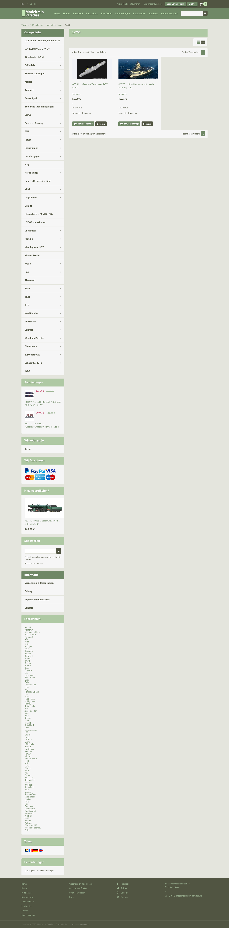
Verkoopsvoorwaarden (81, 924)
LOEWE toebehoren (35, 222)
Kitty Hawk (29, 725)
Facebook (123, 884)
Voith (27, 818)
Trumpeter (50, 25)
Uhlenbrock (30, 808)
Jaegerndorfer (31, 711)
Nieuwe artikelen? (36, 491)
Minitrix (28, 756)
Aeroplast (29, 637)
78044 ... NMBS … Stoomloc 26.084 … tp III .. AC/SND (42, 522)
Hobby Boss (30, 699)
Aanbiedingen (122, 13)
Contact (29, 607)
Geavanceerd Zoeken (152, 4)
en (35, 4)
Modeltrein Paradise (45, 924)
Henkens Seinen (32, 691)
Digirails (28, 670)
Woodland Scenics (34, 338)
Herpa (27, 696)
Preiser (28, 775)
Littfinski (28, 739)
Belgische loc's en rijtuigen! (39, 106)
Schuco (28, 792)
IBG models (30, 706)
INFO (27, 371)
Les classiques (31, 730)
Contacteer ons (169, 13)
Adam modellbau (32, 632)
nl (22, 4)
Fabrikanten (139, 13)
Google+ (122, 892)
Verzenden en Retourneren (128, 4)
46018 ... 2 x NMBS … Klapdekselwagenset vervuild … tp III (42, 425)
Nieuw (66, 13)
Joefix (27, 713)
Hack (27, 687)
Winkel (24, 25)
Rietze (27, 782)
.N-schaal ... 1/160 (34, 57)
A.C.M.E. (28, 627)
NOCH (28, 263)
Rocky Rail (29, 787)
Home (57, 13)
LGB (26, 732)
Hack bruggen (32, 156)
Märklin (29, 238)
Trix (27, 305)
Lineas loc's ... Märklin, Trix (39, 214)
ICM (26, 708)
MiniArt (28, 753)
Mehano (28, 751)
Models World (32, 255)
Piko (27, 271)
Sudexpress (30, 796)
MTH (27, 761)
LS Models (30, 230)
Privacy (28, 591)
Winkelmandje (34, 440)
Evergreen (29, 675)
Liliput (28, 205)
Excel (27, 680)
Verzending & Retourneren (39, 582)
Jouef (27, 715)
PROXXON (29, 777)
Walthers (28, 823)
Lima (27, 737)
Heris (27, 694)
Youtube (122, 897)
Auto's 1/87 (31, 98)
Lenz (27, 727)
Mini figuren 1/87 (34, 247)
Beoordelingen (34, 862)
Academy (29, 629)
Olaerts (28, 768)
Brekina (28, 663)
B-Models (30, 65)
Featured (78, 13)
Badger (28, 653)
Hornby (28, 703)
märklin (28, 746)
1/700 (67, 25)
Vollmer (29, 329)
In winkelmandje (85, 123)
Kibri (27, 189)
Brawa (28, 114)
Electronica (31, 346)
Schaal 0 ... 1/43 (33, 362)
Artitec (28, 81)
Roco (27, 288)
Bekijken (101, 124)
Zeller (27, 830)
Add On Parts (30, 634)
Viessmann (30, 321)
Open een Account (175, 4)
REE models (30, 780)
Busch (27, 668)
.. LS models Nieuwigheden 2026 (42, 40)
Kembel (28, 718)
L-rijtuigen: (31, 197)
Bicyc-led (29, 656)
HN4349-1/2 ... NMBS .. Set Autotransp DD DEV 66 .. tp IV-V (43, 403)
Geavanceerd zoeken (34, 563)
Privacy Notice (61, 924)
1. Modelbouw (36, 25)
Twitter (122, 888)
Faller (28, 139)
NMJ (26, 763)
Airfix (27, 641)
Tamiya (28, 799)
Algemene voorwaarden (37, 599)
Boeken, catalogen (35, 73)
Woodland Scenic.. (33, 827)
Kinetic (28, 722)
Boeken (28, 658)
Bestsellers (92, 13)
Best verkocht (27, 897)
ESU (27, 131)
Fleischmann (31, 147)
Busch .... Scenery (34, 123)
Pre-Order (106, 13)
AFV (26, 639)
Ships (59, 25)
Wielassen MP (31, 825)
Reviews (153, 13)
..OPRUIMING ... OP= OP (37, 48)
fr (27, 4)
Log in (191, 4)
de (31, 4)
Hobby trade (30, 701)
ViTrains (28, 815)
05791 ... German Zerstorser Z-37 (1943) (90, 86)
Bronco (28, 665)
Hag (27, 164)
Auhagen (29, 90)
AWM (27, 649)
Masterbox (29, 749)
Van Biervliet (31, 313)
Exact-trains (30, 677)
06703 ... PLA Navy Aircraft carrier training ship (136, 86)
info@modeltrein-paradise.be (189, 895)
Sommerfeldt (30, 794)
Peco (27, 770)
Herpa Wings (31, 172)
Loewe (27, 742)
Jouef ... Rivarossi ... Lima (38, 181)
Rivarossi (30, 280)
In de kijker (26, 892)
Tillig (27, 296)
